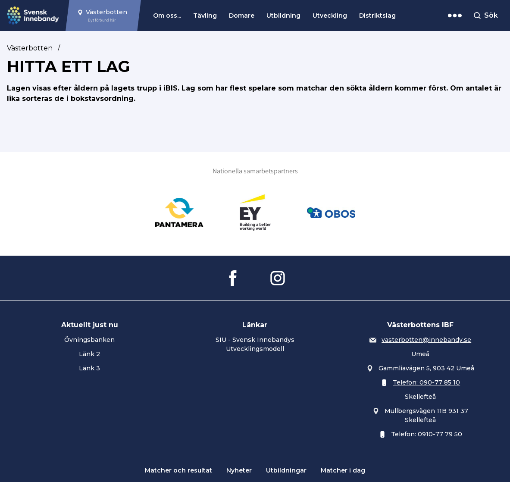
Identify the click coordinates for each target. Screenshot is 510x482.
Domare (241, 15)
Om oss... (167, 15)
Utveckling (330, 15)
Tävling (205, 15)
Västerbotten (30, 48)
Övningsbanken (89, 340)
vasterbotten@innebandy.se (426, 340)
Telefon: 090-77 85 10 (426, 382)
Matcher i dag (343, 470)
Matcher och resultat (178, 470)
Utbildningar (286, 470)
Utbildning (283, 15)
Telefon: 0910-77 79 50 (426, 434)
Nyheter (239, 470)
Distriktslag (377, 15)
